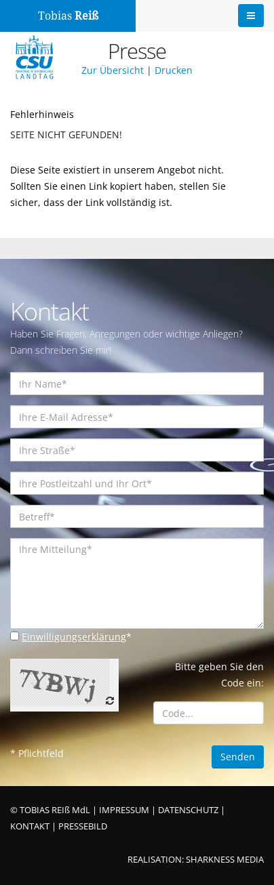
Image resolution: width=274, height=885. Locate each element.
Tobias (68, 15)
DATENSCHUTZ (188, 810)
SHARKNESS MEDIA (225, 859)
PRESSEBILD (82, 826)
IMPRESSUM (124, 810)
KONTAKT (30, 826)
